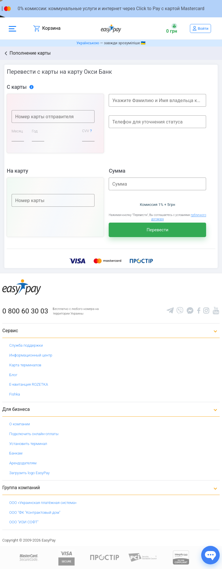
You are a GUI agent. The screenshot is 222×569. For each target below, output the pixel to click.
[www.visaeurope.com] (66, 557)
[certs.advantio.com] (181, 557)
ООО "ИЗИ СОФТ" (23, 522)
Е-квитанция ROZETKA (28, 384)
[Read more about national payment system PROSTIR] (104, 557)
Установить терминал (28, 443)
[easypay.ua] (111, 28)
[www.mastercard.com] (28, 557)
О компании (19, 424)
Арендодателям (22, 463)
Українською (88, 43)
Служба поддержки (26, 345)
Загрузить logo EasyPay (29, 473)
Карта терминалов (25, 365)
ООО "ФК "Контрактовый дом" (34, 512)
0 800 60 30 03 (25, 311)
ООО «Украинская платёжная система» (43, 502)
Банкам (16, 453)
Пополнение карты (30, 53)
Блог (13, 375)
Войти (203, 28)
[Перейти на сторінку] (111, 8)
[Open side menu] (12, 28)
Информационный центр (30, 355)
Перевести (157, 229)
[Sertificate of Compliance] (143, 557)
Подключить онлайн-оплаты (34, 434)
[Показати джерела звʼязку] (210, 555)
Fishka (14, 394)
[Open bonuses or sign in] (172, 28)
